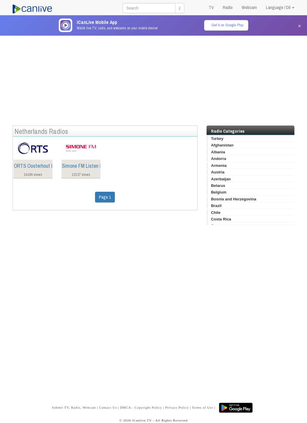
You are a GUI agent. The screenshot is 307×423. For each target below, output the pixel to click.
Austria (218, 172)
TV (211, 7)
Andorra (218, 158)
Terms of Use (202, 407)
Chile (216, 212)
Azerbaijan (221, 179)
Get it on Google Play (227, 25)
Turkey (217, 138)
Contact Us (108, 407)
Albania (218, 152)
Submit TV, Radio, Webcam (74, 407)
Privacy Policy (177, 407)
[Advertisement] (153, 78)
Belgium (218, 192)
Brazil (216, 205)
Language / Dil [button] (280, 7)
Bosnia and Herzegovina (233, 199)
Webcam (249, 7)
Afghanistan (222, 145)
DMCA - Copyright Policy (141, 407)
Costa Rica (221, 219)
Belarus (218, 185)
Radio (228, 7)
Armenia (219, 165)
